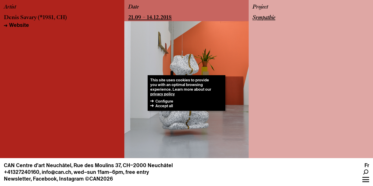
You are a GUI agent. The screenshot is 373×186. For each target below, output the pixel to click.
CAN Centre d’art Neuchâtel (37, 165)
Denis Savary (20, 18)
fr (366, 165)
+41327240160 (21, 172)
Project (260, 7)
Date (133, 7)
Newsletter (17, 178)
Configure (164, 101)
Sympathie (264, 18)
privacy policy (162, 94)
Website (19, 25)
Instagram (71, 178)
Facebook (45, 178)
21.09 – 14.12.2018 (150, 18)
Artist (10, 7)
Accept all (164, 106)
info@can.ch (56, 172)
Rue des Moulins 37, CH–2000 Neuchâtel (123, 165)
